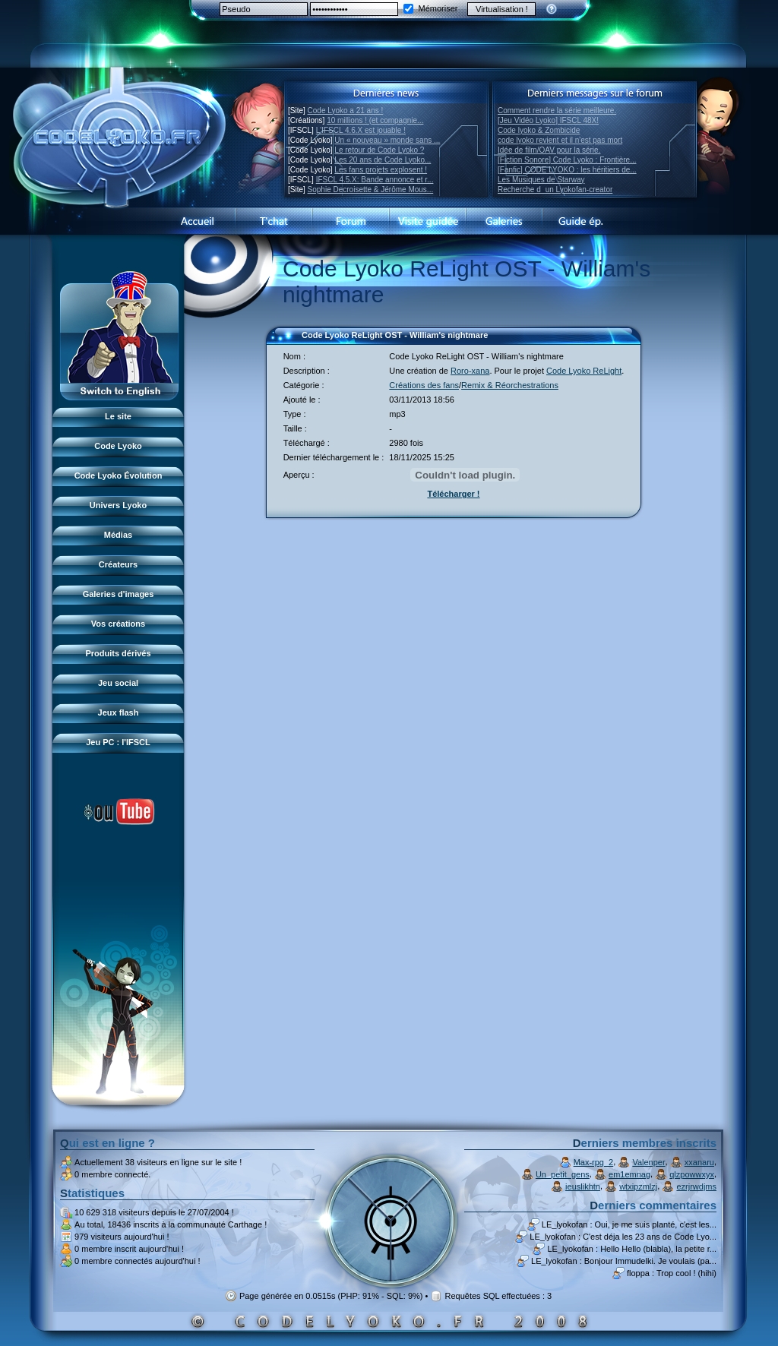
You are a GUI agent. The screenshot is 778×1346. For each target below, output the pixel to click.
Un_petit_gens (563, 1174)
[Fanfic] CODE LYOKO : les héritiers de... (567, 170)
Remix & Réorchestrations (509, 385)
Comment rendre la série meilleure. (557, 110)
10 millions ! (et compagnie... (375, 120)
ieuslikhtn (582, 1186)
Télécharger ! (453, 493)
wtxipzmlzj (638, 1186)
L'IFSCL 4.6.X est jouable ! (361, 130)
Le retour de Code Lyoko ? (379, 150)
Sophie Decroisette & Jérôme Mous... (371, 189)
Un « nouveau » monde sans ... (387, 140)
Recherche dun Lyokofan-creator (555, 189)
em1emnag (629, 1174)
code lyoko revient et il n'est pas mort (560, 140)
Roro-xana (470, 370)
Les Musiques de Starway (541, 179)
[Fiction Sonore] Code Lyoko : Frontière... (567, 160)
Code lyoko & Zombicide (539, 130)
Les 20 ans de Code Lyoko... (382, 160)
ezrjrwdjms (696, 1186)
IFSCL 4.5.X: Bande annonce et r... (375, 179)
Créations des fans (424, 385)
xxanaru (699, 1162)
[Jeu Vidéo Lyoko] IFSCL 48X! (548, 120)
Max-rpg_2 (594, 1162)
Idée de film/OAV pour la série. (549, 150)
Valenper (648, 1162)
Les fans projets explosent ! (380, 170)
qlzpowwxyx (691, 1174)
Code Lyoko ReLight (583, 370)
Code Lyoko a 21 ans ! (346, 110)
